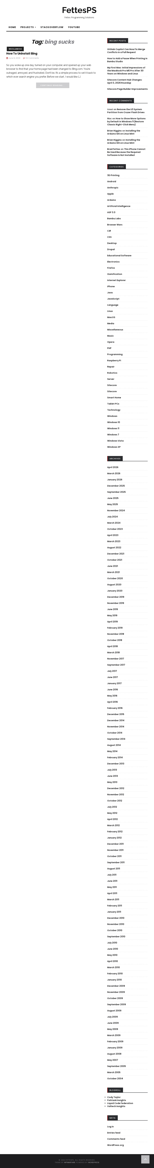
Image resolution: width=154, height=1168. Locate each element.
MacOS (111, 317)
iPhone (111, 286)
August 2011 (113, 868)
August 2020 (114, 584)
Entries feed (113, 1132)
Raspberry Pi (114, 360)
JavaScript (113, 298)
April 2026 (112, 467)
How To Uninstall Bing (21, 54)
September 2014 (116, 738)
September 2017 (116, 664)
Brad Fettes (113, 149)
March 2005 (113, 1072)
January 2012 (114, 837)
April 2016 (112, 701)
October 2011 (114, 856)
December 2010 (115, 918)
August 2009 (114, 1010)
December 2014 (115, 720)
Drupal (111, 249)
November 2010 (115, 924)
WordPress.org (115, 1145)
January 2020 (114, 590)
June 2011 (112, 880)
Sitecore (112, 385)
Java (110, 292)
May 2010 (112, 955)
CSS (109, 237)
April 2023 (112, 535)
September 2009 (116, 1004)
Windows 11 (113, 428)
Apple (110, 193)
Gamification (114, 274)
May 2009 (112, 1029)
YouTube (74, 27)
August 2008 (114, 1053)
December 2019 (115, 596)
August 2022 (114, 547)
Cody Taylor (114, 1097)
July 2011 (111, 874)
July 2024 (112, 516)
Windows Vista (115, 440)
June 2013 (112, 776)
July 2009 (112, 1016)
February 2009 (115, 1041)
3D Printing (113, 175)
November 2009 (116, 992)
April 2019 (112, 621)
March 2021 (113, 572)
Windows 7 (113, 434)
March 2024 (113, 522)
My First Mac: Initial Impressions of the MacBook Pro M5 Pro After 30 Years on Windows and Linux (126, 70)
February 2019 (115, 627)
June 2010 (112, 948)
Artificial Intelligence (118, 206)
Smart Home (114, 397)
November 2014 (115, 726)
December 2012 (115, 788)
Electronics (113, 261)
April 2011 (112, 893)
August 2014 (114, 745)
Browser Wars (114, 224)
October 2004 (115, 1078)
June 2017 (112, 677)
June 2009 (113, 1022)
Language (112, 304)
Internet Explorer (116, 280)
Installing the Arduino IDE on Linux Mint (123, 132)
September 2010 (116, 936)
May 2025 (112, 504)
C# (109, 230)
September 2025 (116, 491)
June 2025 (113, 498)
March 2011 (113, 899)
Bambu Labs (114, 218)
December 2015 (115, 714)
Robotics (112, 372)
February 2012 (115, 831)
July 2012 (112, 806)
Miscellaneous (15, 49)
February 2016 (115, 708)
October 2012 (114, 800)
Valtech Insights (116, 1106)
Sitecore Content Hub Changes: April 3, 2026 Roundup (124, 81)
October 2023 (115, 529)
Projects (28, 27)
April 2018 (112, 646)
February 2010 (115, 973)
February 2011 (114, 905)
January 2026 (114, 479)
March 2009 (113, 1035)
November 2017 (115, 658)
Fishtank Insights (116, 1100)
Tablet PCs (113, 403)
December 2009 (116, 985)
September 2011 (116, 862)
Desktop (112, 243)
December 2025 (116, 485)
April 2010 (112, 961)
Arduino (111, 199)
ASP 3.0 (111, 212)
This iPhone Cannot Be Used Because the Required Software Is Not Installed (126, 152)
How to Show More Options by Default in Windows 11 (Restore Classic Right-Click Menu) (126, 121)
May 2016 (112, 695)
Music (110, 335)
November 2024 (116, 510)
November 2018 (115, 634)
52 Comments (32, 58)
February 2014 (115, 757)
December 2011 (115, 843)
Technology (113, 409)
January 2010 (114, 979)
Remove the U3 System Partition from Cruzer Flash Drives (126, 111)
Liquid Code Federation (120, 1103)
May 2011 (112, 887)
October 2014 (114, 732)
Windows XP (114, 446)
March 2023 (113, 541)
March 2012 (113, 825)
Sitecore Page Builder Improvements (127, 89)
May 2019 (112, 615)
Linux (110, 311)
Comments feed (116, 1138)
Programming (115, 354)
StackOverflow (51, 27)
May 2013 (112, 782)
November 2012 (115, 794)
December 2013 (115, 763)
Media (110, 323)
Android (111, 181)
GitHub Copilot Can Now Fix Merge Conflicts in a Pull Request (126, 51)
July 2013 (112, 769)
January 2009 (114, 1047)
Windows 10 (113, 422)
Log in (110, 1126)
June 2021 (112, 566)
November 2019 (115, 603)
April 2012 (112, 819)
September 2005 (116, 1066)
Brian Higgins (114, 130)
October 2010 (114, 930)
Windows (112, 416)
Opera (110, 342)
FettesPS (79, 10)
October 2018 (114, 640)
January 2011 (114, 911)
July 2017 (112, 671)
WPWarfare (69, 1162)
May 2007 (112, 1060)
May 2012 (112, 813)
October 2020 (115, 578)
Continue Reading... (52, 85)
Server (110, 379)
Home (12, 27)
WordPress (93, 1162)
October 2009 (115, 998)
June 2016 (112, 689)
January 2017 (114, 683)
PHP (109, 348)
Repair (110, 366)
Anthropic (112, 187)
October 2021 (114, 559)
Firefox (111, 267)
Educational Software (119, 255)
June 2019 (112, 609)
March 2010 (113, 967)
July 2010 (112, 942)
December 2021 (115, 553)
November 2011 (115, 850)
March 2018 (113, 652)
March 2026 (113, 473)
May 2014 (112, 751)
